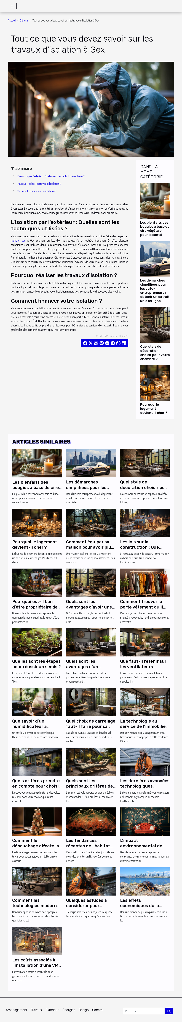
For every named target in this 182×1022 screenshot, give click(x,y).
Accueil (12, 20)
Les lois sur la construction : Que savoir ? (139, 547)
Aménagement (16, 1010)
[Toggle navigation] (12, 6)
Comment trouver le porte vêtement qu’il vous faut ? (141, 607)
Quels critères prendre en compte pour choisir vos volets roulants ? (36, 786)
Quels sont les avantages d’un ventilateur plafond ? (88, 667)
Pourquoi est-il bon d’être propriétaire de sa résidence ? (35, 607)
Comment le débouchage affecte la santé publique (35, 846)
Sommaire (23, 168)
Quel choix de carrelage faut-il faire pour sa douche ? (90, 726)
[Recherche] (143, 1011)
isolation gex (18, 240)
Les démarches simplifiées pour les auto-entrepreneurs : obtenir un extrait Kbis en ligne (155, 290)
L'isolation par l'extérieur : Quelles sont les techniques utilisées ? (51, 176)
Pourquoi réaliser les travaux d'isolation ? (39, 183)
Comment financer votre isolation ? (36, 191)
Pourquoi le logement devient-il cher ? (153, 408)
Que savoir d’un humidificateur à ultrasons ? (29, 726)
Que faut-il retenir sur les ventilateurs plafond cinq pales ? (143, 667)
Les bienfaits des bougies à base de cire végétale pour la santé (154, 228)
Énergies (68, 1010)
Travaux (36, 1010)
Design (84, 1010)
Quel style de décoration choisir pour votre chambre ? (155, 352)
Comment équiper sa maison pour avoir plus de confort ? (89, 547)
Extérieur (52, 1010)
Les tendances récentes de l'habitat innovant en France (88, 846)
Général (24, 20)
